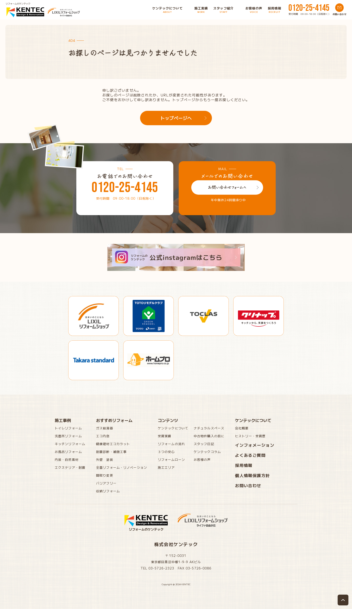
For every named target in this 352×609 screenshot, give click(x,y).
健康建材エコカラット (113, 444)
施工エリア (166, 467)
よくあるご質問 (250, 455)
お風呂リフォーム (68, 451)
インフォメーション (254, 445)
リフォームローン (171, 459)
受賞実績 (164, 436)
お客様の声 (202, 459)
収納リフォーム (108, 491)
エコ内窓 (103, 436)
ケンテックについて (173, 428)
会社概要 (242, 428)
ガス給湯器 (104, 428)
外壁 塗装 (104, 459)
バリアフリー (106, 483)
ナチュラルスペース (209, 428)
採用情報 (244, 465)
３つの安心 (166, 451)
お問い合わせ (248, 485)
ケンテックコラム (207, 451)
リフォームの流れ (171, 444)
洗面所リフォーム (68, 436)
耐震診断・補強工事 (111, 451)
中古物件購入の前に (209, 436)
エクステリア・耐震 (70, 467)
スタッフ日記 (204, 444)
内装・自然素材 (67, 459)
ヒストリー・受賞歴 (250, 436)
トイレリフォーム (68, 428)
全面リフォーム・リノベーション (121, 467)
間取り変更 (104, 475)
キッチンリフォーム (70, 444)
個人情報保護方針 (252, 475)
